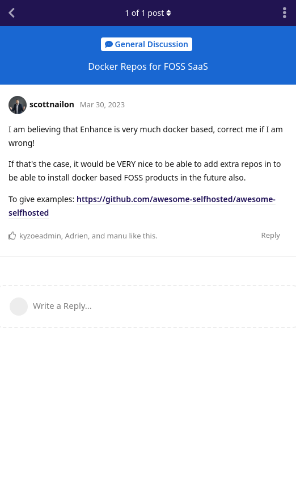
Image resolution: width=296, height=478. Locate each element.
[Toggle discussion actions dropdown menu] (284, 13)
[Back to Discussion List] (11, 13)
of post (148, 12)
